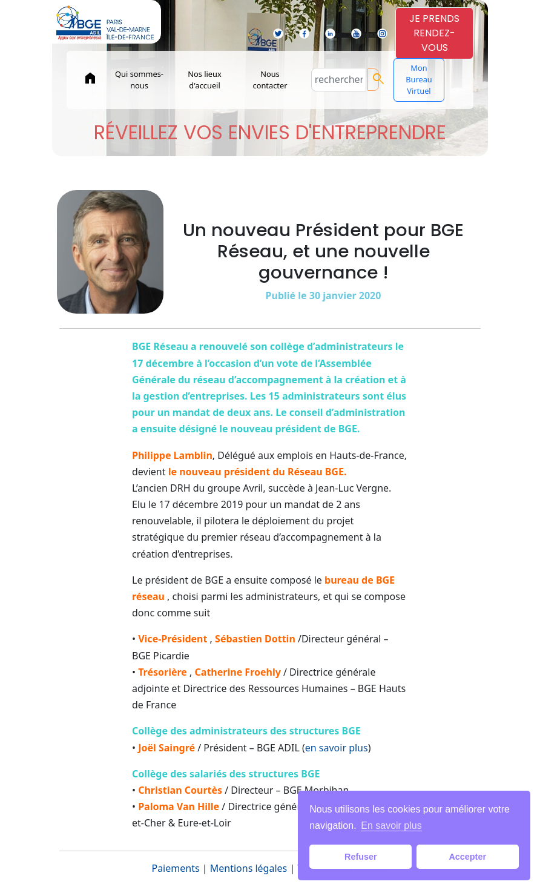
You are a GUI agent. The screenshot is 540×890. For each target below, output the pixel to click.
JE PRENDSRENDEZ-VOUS (434, 33)
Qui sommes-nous (139, 79)
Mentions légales (249, 868)
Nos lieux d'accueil (204, 79)
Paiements (175, 868)
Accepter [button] (467, 857)
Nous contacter (270, 79)
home (90, 78)
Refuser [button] (360, 857)
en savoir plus (336, 747)
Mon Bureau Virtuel (419, 79)
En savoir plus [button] (391, 825)
